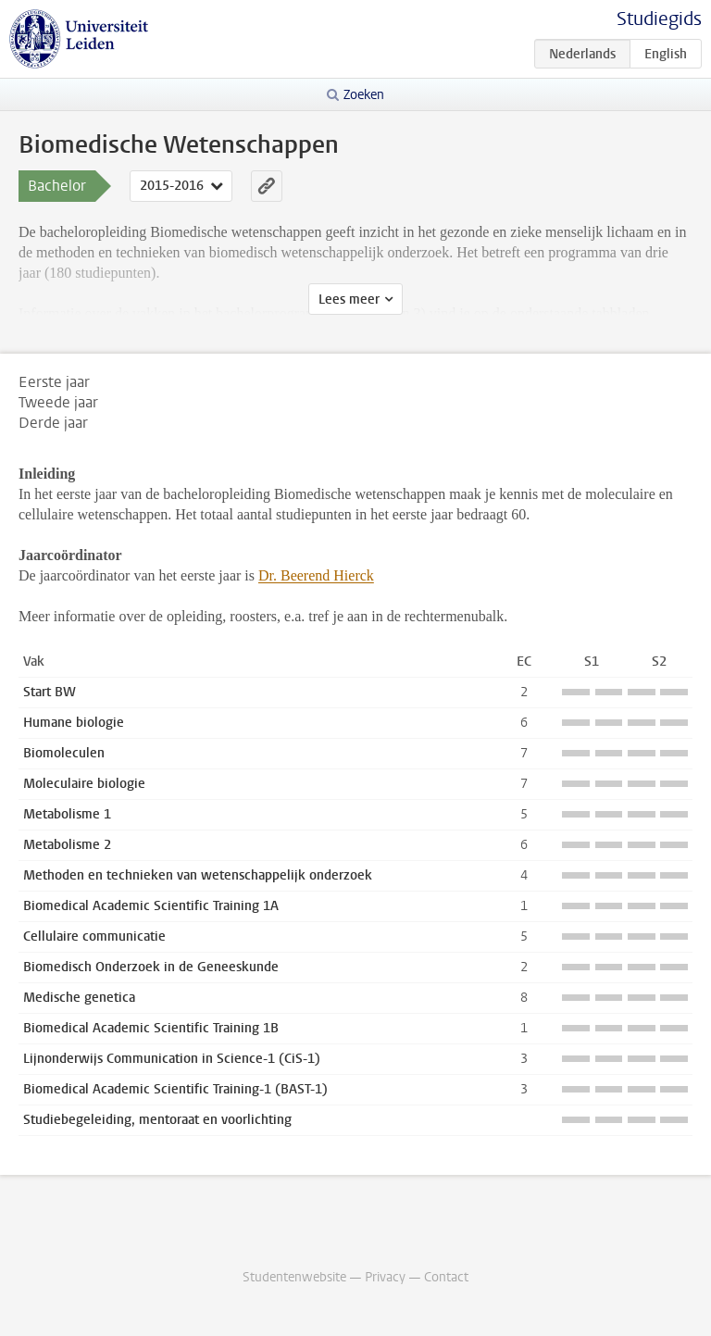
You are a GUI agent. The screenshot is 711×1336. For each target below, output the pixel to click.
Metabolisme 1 (67, 814)
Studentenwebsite (294, 1277)
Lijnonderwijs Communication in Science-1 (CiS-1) (171, 1059)
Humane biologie (73, 722)
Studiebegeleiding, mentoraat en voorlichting (157, 1120)
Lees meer (349, 299)
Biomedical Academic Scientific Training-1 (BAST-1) (175, 1089)
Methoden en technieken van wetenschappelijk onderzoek (197, 875)
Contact (446, 1277)
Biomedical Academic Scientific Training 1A (151, 906)
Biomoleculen (64, 753)
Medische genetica (79, 997)
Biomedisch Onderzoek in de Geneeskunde (151, 967)
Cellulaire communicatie (94, 936)
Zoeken (363, 95)
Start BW (49, 692)
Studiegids (659, 18)
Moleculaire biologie (84, 784)
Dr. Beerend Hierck (316, 575)
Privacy (385, 1277)
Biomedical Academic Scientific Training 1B (151, 1028)
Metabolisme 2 (67, 845)
